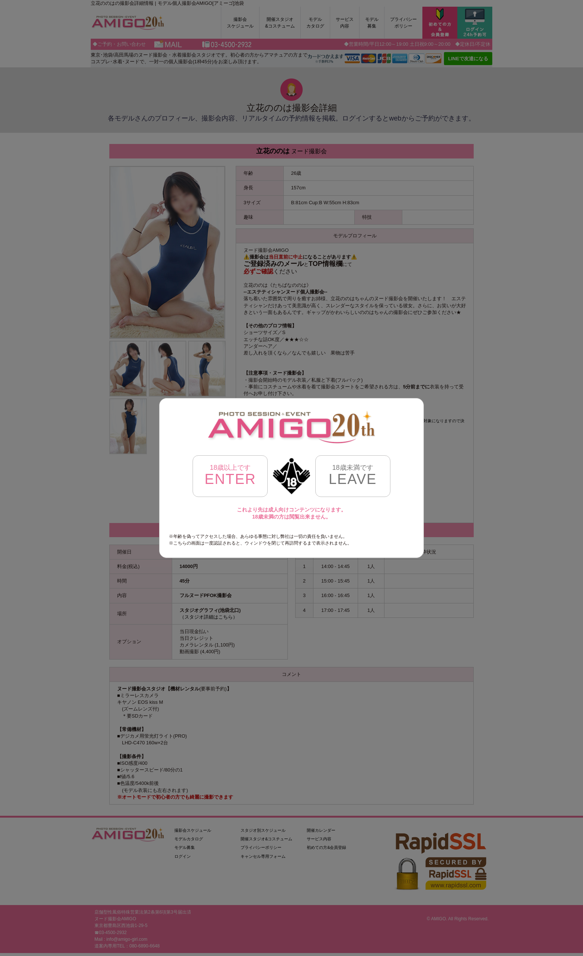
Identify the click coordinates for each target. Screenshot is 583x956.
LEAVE (353, 475)
